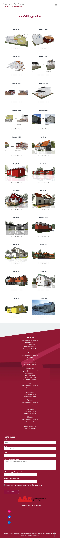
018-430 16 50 (32, 411)
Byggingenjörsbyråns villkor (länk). (31, 485)
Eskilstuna (53, 533)
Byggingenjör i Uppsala (30, 413)
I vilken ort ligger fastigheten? (13, 472)
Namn (6, 439)
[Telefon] (30, 455)
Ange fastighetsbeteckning (12, 478)
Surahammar (17, 533)
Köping (34, 533)
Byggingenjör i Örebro (30, 396)
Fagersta (11, 533)
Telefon (6, 452)
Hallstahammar (28, 533)
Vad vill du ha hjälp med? (12, 459)
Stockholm (33, 535)
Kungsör (43, 533)
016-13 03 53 (32, 377)
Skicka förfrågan (11, 492)
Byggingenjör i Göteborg (30, 428)
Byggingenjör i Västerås (30, 364)
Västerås (6, 533)
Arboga (38, 533)
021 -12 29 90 (32, 362)
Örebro (38, 535)
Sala (22, 533)
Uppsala (22, 535)
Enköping (48, 533)
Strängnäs (27, 535)
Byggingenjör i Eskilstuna (30, 379)
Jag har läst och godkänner (24, 485)
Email (6, 446)
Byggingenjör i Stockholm (30, 348)
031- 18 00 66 (32, 426)
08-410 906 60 (32, 346)
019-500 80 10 (32, 394)
